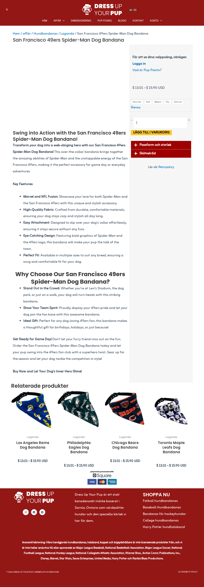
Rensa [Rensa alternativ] (135, 107)
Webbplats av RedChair (46, 572)
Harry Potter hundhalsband (164, 527)
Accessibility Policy (188, 572)
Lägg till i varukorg (151, 132)
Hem (16, 34)
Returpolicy (166, 167)
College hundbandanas (161, 521)
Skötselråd (147, 153)
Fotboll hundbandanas (160, 501)
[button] (7, 9)
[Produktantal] (160, 122)
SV (133, 10)
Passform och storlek (155, 145)
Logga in (139, 64)
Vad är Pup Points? (147, 70)
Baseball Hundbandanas (162, 507)
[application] (63, 21)
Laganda (67, 34)
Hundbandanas (46, 34)
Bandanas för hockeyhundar (164, 514)
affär (27, 34)
